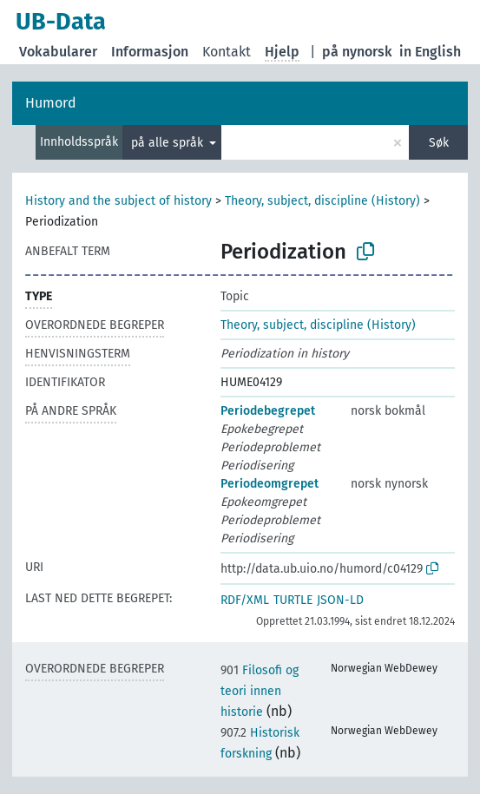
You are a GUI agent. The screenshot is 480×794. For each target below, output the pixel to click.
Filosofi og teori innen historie (259, 691)
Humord (50, 103)
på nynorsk (357, 51)
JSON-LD (340, 600)
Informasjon (149, 51)
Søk (439, 142)
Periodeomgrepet (269, 483)
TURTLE (292, 600)
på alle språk (169, 142)
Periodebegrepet (267, 411)
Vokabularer (58, 51)
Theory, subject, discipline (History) (322, 201)
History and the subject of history (118, 201)
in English (430, 51)
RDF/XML (244, 600)
